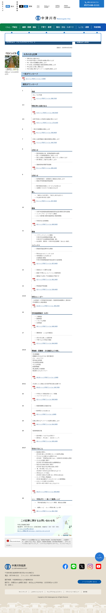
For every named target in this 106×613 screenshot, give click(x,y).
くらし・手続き (11, 27)
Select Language (67, 6)
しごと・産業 (83, 27)
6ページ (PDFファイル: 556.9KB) (46, 132)
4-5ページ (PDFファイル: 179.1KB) (47, 122)
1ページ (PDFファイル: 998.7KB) (46, 98)
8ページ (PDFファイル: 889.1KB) (46, 168)
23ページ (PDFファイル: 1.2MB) (46, 414)
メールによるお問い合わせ (25, 529)
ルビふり (38, 6)
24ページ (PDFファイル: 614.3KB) (47, 424)
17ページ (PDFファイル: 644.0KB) (47, 343)
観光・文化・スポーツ (65, 27)
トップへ (99, 557)
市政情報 (97, 27)
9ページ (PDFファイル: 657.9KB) (46, 201)
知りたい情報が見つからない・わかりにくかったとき (33, 531)
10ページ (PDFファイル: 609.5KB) (47, 224)
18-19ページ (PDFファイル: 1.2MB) (47, 377)
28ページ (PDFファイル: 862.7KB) (47, 511)
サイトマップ (23, 592)
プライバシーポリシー (72, 592)
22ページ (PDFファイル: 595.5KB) (47, 399)
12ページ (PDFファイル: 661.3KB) (47, 279)
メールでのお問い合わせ (89, 581)
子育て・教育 (46, 27)
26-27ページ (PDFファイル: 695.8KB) (48, 491)
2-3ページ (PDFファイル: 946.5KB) (47, 112)
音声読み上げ (58, 6)
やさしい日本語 (47, 6)
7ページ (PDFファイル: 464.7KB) (46, 142)
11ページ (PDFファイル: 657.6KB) (47, 263)
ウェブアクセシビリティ (54, 592)
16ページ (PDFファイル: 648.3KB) (47, 326)
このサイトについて (37, 592)
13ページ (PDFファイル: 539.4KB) (47, 289)
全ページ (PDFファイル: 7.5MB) (36, 78)
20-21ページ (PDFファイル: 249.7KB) (48, 387)
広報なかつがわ (83, 42)
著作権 (85, 592)
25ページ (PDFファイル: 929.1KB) (47, 441)
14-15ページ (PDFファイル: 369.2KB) (48, 306)
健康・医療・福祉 (29, 27)
